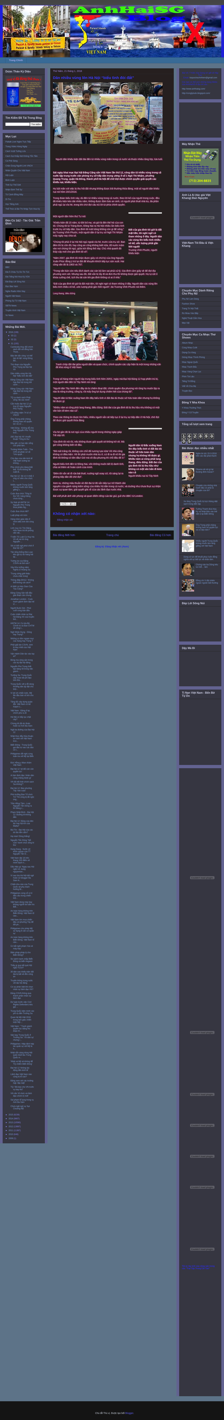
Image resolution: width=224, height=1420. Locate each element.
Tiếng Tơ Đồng (188, 381)
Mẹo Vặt (185, 323)
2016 (11, 332)
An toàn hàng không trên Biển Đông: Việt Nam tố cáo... (22, 913)
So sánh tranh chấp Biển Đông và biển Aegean (22, 960)
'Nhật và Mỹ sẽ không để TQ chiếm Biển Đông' (22, 1062)
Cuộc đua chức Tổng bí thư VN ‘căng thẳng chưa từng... (21, 496)
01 (12, 343)
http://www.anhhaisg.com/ (193, 89)
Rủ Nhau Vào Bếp (190, 313)
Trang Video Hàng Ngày (16, 146)
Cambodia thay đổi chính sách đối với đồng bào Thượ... (22, 349)
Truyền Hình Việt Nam (15, 310)
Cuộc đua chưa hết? (20, 511)
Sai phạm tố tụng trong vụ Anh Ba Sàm (22, 1101)
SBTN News (10, 305)
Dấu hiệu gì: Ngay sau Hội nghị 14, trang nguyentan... (22, 869)
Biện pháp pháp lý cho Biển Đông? (21, 953)
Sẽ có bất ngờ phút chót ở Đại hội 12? (22, 546)
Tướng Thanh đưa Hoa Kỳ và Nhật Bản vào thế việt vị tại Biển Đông (206, 511)
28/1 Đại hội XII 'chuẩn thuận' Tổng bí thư (21, 438)
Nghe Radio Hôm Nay (15, 291)
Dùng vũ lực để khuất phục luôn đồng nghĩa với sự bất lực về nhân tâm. (200, 558)
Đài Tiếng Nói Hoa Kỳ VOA (17, 277)
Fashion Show (188, 304)
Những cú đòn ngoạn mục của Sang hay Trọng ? (22, 639)
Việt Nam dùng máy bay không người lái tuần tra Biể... (22, 904)
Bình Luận (10, 180)
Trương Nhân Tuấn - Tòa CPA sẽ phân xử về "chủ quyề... (22, 452)
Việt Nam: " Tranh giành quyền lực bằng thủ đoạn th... (21, 1028)
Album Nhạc (187, 343)
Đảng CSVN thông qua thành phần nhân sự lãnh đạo (21, 995)
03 (12, 335)
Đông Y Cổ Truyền (190, 412)
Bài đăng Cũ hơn (160, 535)
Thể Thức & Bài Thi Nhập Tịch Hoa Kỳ (22, 209)
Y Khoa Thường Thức (191, 408)
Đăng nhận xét (65, 519)
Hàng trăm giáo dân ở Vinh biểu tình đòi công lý (22, 521)
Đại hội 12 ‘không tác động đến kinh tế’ (20, 1069)
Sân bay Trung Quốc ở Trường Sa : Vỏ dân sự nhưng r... (22, 1037)
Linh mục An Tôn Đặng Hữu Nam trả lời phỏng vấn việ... (22, 530)
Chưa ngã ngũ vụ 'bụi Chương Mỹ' (20, 1107)
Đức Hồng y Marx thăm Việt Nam (21, 764)
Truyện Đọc (187, 391)
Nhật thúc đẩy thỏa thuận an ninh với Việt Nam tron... (22, 738)
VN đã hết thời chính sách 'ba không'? (22, 783)
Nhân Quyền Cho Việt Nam (17, 170)
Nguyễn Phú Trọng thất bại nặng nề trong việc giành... (22, 669)
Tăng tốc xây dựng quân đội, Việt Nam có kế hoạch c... (21, 704)
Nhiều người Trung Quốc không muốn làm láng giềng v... (22, 487)
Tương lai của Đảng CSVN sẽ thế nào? (20, 562)
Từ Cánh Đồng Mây (14, 194)
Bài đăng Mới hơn (64, 535)
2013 (11, 1122)
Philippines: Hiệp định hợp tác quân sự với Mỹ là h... (22, 1046)
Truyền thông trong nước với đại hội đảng (22, 981)
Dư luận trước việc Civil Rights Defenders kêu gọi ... (22, 1004)
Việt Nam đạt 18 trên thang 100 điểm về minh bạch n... (20, 860)
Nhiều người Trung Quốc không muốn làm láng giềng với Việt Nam (207, 543)
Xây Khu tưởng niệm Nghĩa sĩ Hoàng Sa (20, 568)
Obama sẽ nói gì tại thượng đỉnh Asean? (205, 470)
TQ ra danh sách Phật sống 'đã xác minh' (20, 398)
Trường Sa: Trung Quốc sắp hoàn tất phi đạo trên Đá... (21, 677)
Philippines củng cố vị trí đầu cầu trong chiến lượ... (21, 895)
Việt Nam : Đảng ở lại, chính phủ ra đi (20, 711)
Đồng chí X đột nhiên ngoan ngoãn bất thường (207, 581)
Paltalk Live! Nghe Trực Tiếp (18, 142)
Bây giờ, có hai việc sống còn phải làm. (22, 444)
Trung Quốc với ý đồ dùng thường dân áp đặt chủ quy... (22, 686)
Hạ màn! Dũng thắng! (20, 836)
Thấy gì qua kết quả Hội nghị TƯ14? (21, 966)
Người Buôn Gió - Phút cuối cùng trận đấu (21, 609)
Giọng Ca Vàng (189, 352)
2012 (11, 1126)
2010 (11, 1134)
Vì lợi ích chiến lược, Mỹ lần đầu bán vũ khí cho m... (22, 695)
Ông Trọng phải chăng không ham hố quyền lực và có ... (21, 421)
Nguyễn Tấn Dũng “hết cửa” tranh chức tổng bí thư (22, 842)
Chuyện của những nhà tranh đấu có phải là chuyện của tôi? (206, 488)
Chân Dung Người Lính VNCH (19, 166)
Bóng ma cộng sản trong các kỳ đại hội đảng (22, 661)
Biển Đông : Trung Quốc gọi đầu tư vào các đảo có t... (22, 747)
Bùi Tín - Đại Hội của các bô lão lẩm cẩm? (22, 831)
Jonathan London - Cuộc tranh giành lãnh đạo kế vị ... (22, 601)
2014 (11, 1118)
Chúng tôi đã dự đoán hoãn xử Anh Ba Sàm (21, 724)
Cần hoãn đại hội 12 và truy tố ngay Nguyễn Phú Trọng (21, 406)
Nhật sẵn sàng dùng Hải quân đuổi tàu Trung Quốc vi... (21, 1055)
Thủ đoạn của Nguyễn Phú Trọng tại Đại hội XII (21, 367)
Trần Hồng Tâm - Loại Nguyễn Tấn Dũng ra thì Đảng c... (21, 806)
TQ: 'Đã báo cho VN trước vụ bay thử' (22, 1088)
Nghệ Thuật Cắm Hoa (192, 318)
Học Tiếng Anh (12, 204)
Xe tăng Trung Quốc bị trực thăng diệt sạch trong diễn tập (201, 502)
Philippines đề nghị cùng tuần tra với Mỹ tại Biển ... (22, 756)
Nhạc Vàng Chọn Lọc (191, 371)
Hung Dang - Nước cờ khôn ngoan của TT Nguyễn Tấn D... (21, 851)
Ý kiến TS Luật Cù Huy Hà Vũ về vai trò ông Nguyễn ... (22, 539)
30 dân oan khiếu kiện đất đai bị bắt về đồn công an (22, 974)
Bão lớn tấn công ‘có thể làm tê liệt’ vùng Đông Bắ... (22, 358)
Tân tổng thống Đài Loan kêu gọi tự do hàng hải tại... (22, 554)
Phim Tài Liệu (188, 376)
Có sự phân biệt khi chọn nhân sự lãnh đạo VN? (22, 988)
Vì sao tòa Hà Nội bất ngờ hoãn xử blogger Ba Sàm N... (22, 878)
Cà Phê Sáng (11, 161)
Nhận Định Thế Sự (13, 189)
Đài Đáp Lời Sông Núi (15, 281)
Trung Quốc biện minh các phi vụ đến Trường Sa (22, 1012)
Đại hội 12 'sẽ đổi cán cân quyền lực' (22, 770)
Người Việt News (13, 296)
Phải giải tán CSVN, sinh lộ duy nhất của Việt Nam (22, 647)
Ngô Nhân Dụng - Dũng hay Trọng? (21, 633)
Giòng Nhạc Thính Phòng (193, 357)
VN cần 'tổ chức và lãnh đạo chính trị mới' (21, 1094)
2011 (11, 1130)
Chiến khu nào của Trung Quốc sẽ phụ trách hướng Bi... (22, 886)
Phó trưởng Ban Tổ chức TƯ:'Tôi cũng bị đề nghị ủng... (22, 797)
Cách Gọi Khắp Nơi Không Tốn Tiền (21, 156)
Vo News (9, 315)
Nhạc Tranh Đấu (189, 367)
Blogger (129, 1413)
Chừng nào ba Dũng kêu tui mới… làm (207, 565)
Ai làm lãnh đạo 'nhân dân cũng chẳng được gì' (22, 776)
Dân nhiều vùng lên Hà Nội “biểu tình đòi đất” (21, 374)
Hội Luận (9, 175)
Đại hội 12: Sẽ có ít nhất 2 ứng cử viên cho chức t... (22, 478)
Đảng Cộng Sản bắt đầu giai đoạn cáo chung (21, 594)
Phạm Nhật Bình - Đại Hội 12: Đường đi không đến (22, 814)
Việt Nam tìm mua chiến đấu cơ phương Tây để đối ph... (22, 922)
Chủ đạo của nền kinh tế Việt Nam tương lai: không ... (21, 460)
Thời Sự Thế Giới (13, 185)
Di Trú (8, 199)
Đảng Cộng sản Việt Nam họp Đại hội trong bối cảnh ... (22, 382)
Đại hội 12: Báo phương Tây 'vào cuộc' (21, 789)
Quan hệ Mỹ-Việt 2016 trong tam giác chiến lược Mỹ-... (21, 1019)
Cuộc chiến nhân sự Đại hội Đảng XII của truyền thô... (22, 616)
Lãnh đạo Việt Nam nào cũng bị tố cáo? (21, 1075)
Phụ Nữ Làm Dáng (190, 299)
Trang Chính (16, 60)
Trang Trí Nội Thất (190, 308)
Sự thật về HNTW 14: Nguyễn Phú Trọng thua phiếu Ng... (20, 504)
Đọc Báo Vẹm (11, 286)
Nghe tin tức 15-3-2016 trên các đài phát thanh (206, 454)
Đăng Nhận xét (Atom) (117, 546)
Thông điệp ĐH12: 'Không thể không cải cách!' (22, 581)
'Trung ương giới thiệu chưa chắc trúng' (20, 574)
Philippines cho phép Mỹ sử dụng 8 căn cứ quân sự (22, 931)
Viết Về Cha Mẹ (189, 386)
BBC (7, 267)
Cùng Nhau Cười (189, 347)
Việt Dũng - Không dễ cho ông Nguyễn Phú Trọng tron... (22, 430)
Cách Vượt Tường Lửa (15, 151)
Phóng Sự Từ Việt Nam (15, 301)
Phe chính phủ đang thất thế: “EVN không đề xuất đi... (22, 469)
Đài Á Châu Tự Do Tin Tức (17, 272)
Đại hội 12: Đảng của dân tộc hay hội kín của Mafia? (22, 823)
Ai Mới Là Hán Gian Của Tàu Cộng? (21, 587)
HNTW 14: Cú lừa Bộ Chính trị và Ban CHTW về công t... (22, 625)
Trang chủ (112, 535)
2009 (11, 1138)
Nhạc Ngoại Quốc (190, 362)
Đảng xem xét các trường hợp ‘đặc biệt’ (22, 1082)
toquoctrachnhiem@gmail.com (203, 77)
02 (12, 339)
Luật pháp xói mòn (19, 515)
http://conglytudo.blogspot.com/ (196, 93)
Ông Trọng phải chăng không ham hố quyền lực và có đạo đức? (207, 527)
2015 (11, 1115)
